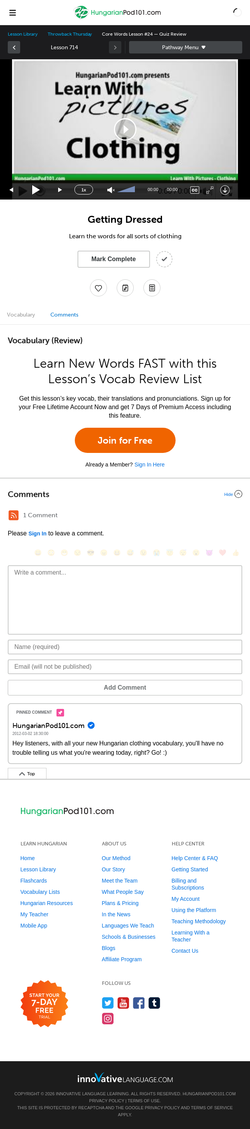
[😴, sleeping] (183, 553)
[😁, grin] (64, 553)
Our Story (113, 869)
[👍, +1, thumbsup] (235, 553)
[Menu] (12, 12)
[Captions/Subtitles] (195, 190)
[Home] (118, 18)
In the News (116, 914)
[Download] (225, 190)
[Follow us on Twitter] (108, 1003)
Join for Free (125, 440)
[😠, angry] (103, 553)
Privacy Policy (106, 1100)
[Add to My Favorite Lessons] (98, 287)
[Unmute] (111, 190)
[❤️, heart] (222, 553)
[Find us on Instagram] (108, 1018)
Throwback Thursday (70, 34)
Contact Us (185, 951)
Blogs (109, 948)
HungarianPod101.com (209, 1093)
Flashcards (34, 881)
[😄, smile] (38, 553)
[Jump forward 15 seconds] (60, 190)
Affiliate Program (122, 959)
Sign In (37, 533)
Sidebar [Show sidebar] (186, 47)
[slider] (127, 190)
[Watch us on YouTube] (123, 1003)
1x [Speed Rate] (83, 190)
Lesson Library (23, 34)
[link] (14, 47)
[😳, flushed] (51, 553)
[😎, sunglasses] (90, 553)
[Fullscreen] (210, 190)
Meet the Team (120, 881)
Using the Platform (194, 910)
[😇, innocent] (169, 553)
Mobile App (34, 925)
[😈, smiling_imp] (209, 553)
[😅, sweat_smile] (130, 553)
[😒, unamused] (77, 553)
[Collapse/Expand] (125, 494)
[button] (237, 12)
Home (28, 858)
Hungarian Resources (47, 903)
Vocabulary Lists (40, 892)
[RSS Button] (13, 515)
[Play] (36, 190)
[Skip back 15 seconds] (11, 190)
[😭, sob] (156, 553)
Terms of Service (212, 1107)
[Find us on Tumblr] (154, 1003)
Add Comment (125, 687)
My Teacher (34, 914)
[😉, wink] (143, 553)
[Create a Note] (125, 287)
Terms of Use (144, 1100)
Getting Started (190, 869)
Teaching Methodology (199, 921)
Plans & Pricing (120, 903)
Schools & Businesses (129, 937)
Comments (64, 315)
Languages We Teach (128, 925)
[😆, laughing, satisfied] (117, 553)
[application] (125, 129)
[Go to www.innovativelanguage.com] (125, 1077)
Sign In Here (149, 464)
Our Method (116, 858)
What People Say (123, 892)
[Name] (125, 647)
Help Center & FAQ (195, 858)
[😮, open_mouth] (196, 553)
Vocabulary (21, 315)
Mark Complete (113, 259)
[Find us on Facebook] (139, 1003)
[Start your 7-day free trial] (44, 1004)
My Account (186, 899)
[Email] (125, 666)
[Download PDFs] (151, 287)
